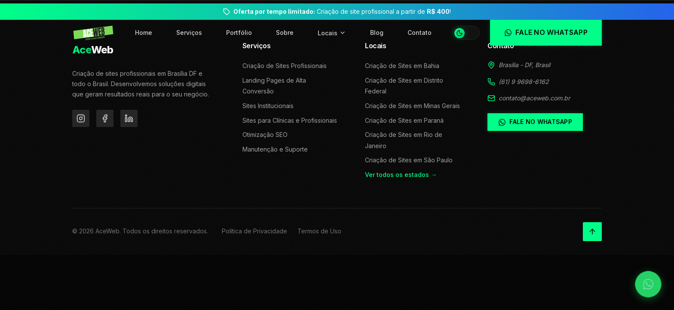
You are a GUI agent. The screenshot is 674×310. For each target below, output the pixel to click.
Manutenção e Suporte (275, 149)
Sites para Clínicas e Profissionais (289, 120)
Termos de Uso (319, 231)
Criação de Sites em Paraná (404, 120)
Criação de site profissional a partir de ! (342, 11)
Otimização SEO (265, 134)
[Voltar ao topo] (592, 231)
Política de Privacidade (254, 231)
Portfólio (239, 32)
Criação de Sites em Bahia (402, 65)
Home (143, 32)
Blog (376, 32)
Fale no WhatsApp (535, 122)
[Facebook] (104, 118)
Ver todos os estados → (401, 174)
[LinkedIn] (129, 118)
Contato (419, 32)
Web (92, 49)
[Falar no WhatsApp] (648, 284)
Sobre (285, 32)
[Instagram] (80, 118)
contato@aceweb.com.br (534, 98)
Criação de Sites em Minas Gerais (412, 105)
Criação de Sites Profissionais (284, 65)
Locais (332, 33)
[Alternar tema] (466, 33)
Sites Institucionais (268, 105)
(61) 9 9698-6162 (524, 81)
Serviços (189, 32)
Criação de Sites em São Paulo (409, 160)
